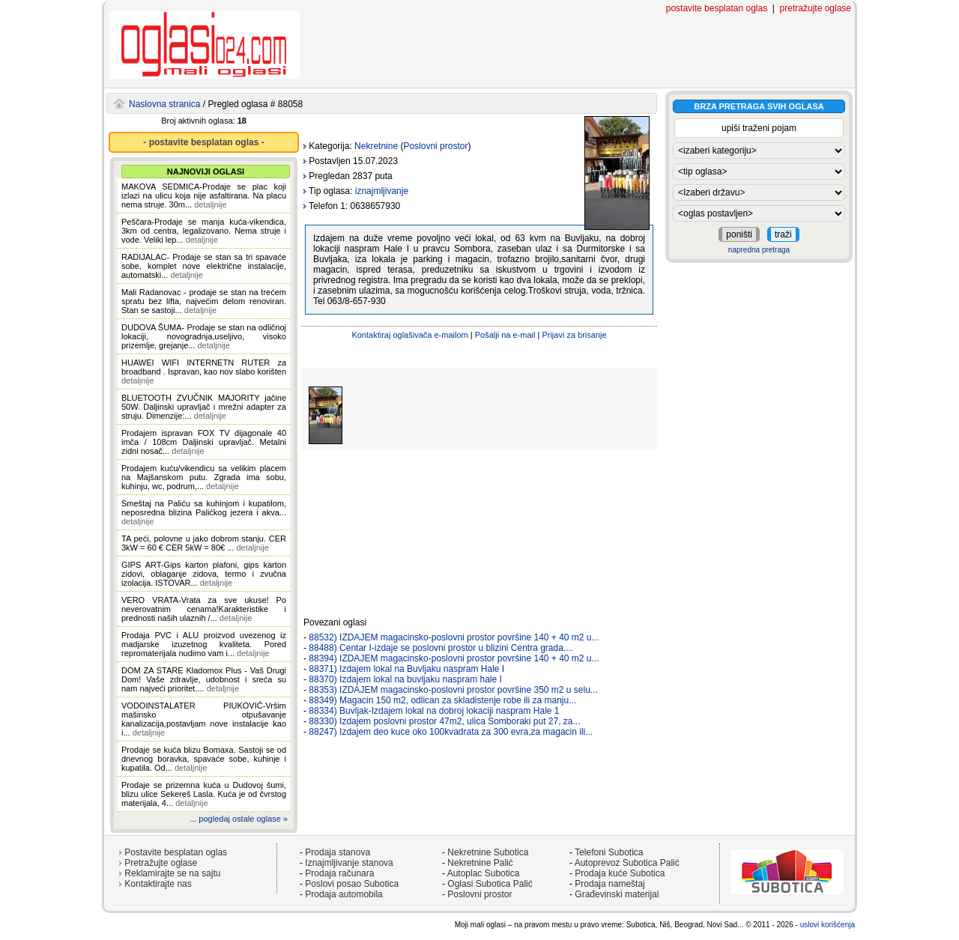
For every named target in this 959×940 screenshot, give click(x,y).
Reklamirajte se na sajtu (172, 873)
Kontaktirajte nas (157, 884)
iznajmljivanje (381, 191)
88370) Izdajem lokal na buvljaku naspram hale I (405, 679)
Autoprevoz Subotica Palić (627, 863)
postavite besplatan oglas (716, 8)
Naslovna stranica (164, 104)
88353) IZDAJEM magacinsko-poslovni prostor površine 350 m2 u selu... (453, 690)
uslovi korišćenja (827, 925)
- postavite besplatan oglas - (203, 142)
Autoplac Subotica (483, 873)
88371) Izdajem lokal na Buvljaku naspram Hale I (406, 669)
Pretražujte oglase (160, 863)
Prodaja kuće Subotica (620, 873)
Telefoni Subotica (609, 852)
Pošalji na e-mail (505, 334)
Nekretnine (376, 146)
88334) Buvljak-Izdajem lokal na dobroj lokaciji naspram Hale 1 (434, 711)
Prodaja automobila (343, 894)
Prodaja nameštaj (609, 884)
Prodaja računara (339, 873)
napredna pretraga (759, 250)
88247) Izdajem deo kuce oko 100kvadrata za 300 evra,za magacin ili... (451, 732)
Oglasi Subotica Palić (489, 884)
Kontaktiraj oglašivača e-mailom (409, 334)
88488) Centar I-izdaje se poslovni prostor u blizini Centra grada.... (441, 648)
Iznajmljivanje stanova (349, 863)
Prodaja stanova (337, 852)
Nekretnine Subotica (487, 852)
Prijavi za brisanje (574, 334)
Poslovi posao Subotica (352, 884)
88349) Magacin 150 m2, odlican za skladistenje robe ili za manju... (442, 700)
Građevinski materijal (617, 894)
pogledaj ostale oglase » (243, 818)
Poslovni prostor (435, 146)
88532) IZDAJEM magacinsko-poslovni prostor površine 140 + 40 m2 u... (454, 637)
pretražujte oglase (815, 8)
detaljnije (210, 204)
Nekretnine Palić (479, 863)
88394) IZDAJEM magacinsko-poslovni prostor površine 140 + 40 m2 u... (454, 658)
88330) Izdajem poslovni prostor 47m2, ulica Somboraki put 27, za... (444, 721)
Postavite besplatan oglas (175, 852)
